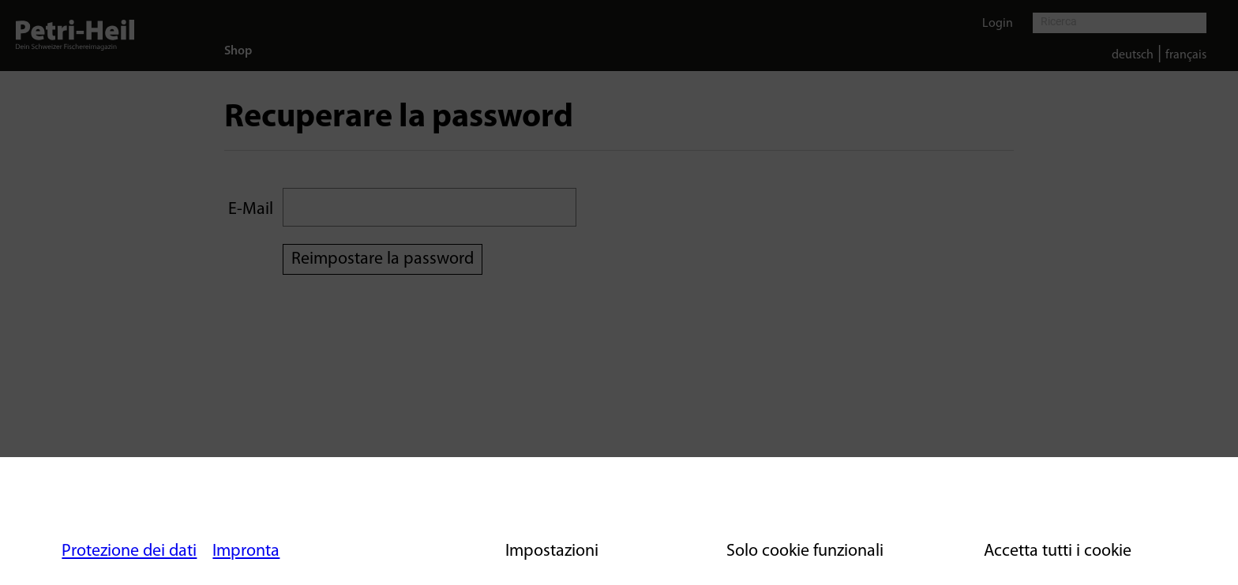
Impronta (245, 551)
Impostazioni (551, 551)
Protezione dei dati (129, 551)
